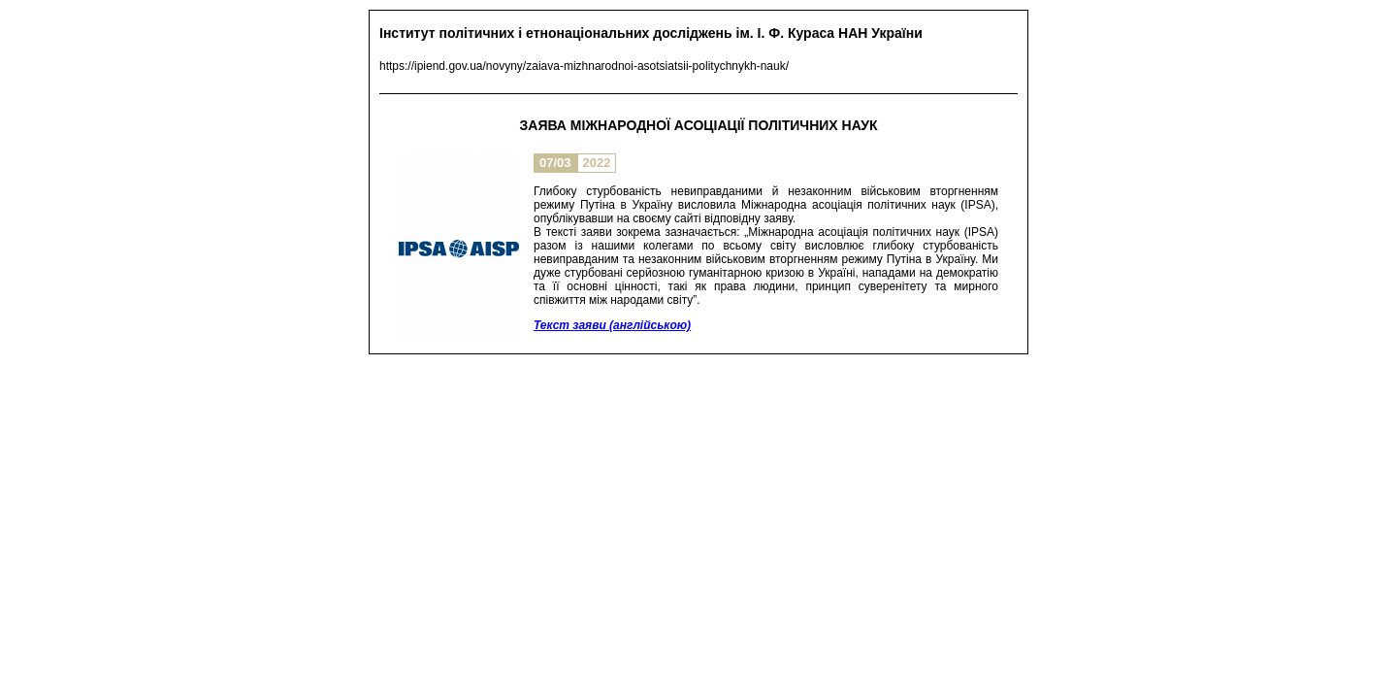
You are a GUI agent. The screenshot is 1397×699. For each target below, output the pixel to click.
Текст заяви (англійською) (612, 325)
